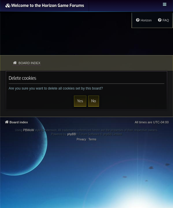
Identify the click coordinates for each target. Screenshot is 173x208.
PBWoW (28, 130)
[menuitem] (163, 20)
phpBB (71, 134)
